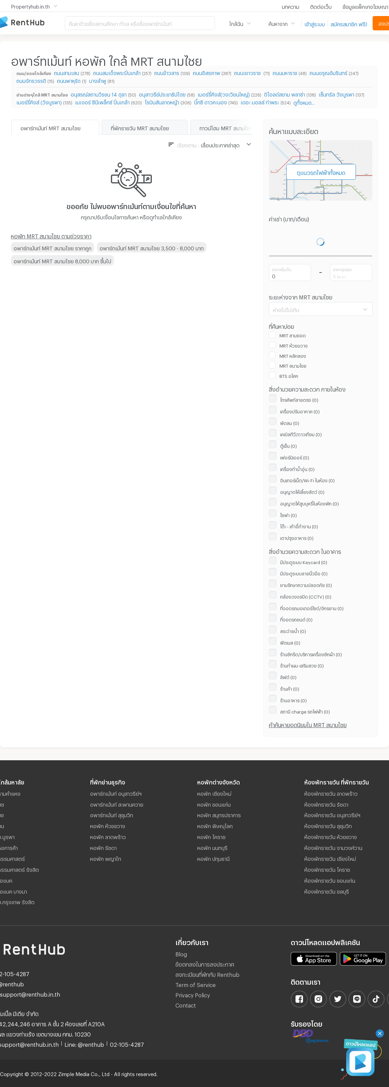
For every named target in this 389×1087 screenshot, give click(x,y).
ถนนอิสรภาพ (206, 72)
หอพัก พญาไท (105, 858)
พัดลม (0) (289, 422)
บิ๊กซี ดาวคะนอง (210, 101)
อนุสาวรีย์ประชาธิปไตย (162, 94)
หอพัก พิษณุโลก (215, 825)
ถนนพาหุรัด (69, 80)
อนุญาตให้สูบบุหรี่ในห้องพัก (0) (309, 502)
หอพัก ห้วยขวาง (107, 825)
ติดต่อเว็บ (321, 6)
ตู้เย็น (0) (288, 445)
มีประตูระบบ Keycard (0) (303, 561)
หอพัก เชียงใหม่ (214, 793)
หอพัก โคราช (211, 836)
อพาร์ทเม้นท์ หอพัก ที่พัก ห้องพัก (32, 22)
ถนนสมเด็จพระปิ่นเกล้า (117, 72)
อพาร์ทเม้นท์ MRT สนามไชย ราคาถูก (52, 247)
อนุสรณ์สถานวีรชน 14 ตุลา (99, 94)
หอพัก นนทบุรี (212, 847)
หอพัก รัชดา (103, 847)
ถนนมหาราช (285, 72)
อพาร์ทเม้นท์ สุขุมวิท (111, 814)
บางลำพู (97, 80)
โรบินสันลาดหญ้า (162, 101)
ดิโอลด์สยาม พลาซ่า (284, 94)
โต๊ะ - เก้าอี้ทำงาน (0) (299, 525)
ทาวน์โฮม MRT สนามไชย (226, 127)
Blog (181, 953)
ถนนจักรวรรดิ (31, 80)
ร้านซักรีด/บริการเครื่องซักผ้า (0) (311, 653)
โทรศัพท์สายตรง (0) (299, 399)
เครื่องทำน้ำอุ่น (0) (297, 468)
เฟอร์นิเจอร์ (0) (294, 456)
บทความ (290, 6)
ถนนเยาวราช (248, 72)
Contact (185, 1004)
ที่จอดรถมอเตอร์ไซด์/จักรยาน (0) (312, 607)
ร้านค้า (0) (289, 688)
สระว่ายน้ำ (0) (293, 630)
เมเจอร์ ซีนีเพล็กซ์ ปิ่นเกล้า (102, 101)
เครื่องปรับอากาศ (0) (300, 410)
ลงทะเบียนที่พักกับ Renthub (207, 973)
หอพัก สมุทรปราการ (219, 814)
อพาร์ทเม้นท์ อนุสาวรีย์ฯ (116, 793)
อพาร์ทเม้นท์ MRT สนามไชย (50, 127)
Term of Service (195, 984)
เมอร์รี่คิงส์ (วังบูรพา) (39, 101)
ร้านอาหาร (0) (293, 699)
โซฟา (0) (288, 514)
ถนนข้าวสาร (166, 72)
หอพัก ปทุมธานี (213, 858)
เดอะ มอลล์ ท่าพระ (260, 101)
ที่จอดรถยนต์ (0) (296, 618)
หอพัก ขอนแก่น (214, 804)
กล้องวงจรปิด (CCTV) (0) (305, 596)
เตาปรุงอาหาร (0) (297, 537)
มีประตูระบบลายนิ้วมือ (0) (304, 572)
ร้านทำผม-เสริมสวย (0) (302, 664)
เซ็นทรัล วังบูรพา (336, 94)
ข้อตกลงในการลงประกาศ (204, 963)
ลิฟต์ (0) (288, 676)
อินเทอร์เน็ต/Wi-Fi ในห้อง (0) (307, 479)
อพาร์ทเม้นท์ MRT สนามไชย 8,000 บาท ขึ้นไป (62, 260)
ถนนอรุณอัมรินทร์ (328, 72)
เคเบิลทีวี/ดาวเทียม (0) (301, 433)
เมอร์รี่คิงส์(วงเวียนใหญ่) (224, 94)
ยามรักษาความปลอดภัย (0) (306, 584)
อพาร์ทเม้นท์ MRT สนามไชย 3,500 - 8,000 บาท (152, 247)
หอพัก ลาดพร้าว (108, 836)
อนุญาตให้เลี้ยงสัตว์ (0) (302, 491)
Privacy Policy (192, 994)
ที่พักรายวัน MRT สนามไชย (140, 127)
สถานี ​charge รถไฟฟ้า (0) (305, 711)
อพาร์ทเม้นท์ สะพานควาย (116, 804)
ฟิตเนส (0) (290, 642)
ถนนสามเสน (66, 72)
